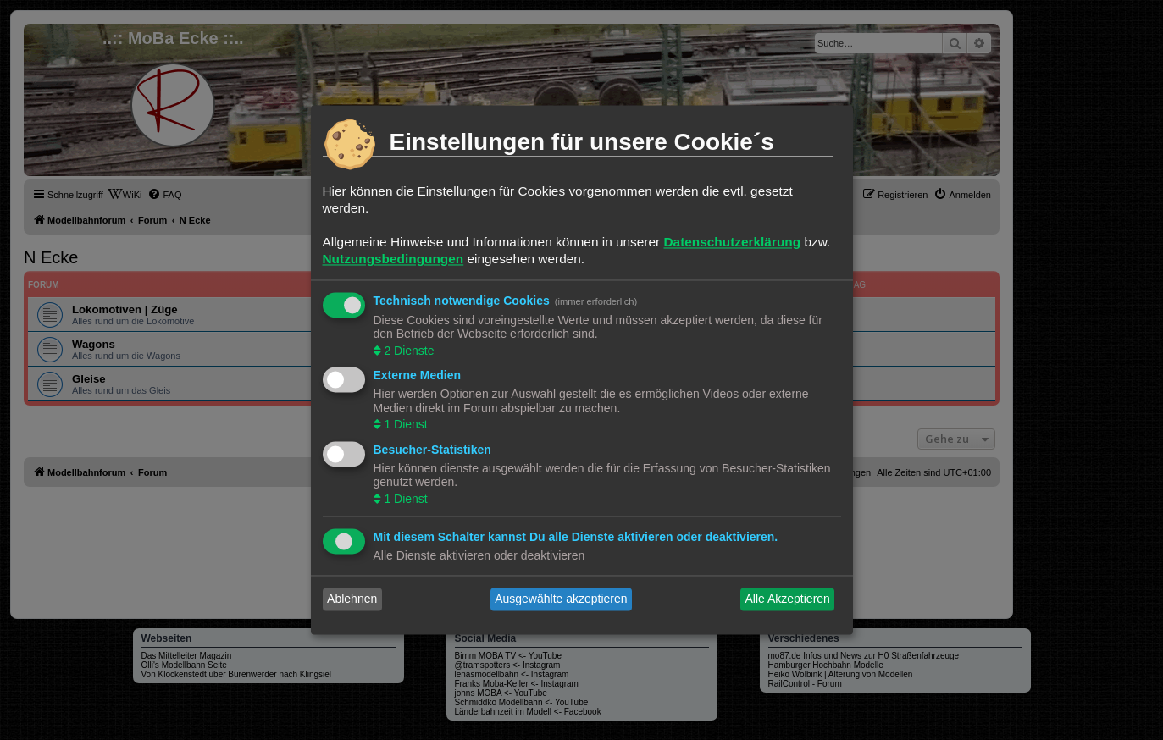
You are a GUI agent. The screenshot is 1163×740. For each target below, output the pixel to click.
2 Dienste (408, 350)
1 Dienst (404, 425)
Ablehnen (352, 599)
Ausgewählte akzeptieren (561, 599)
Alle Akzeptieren (787, 599)
